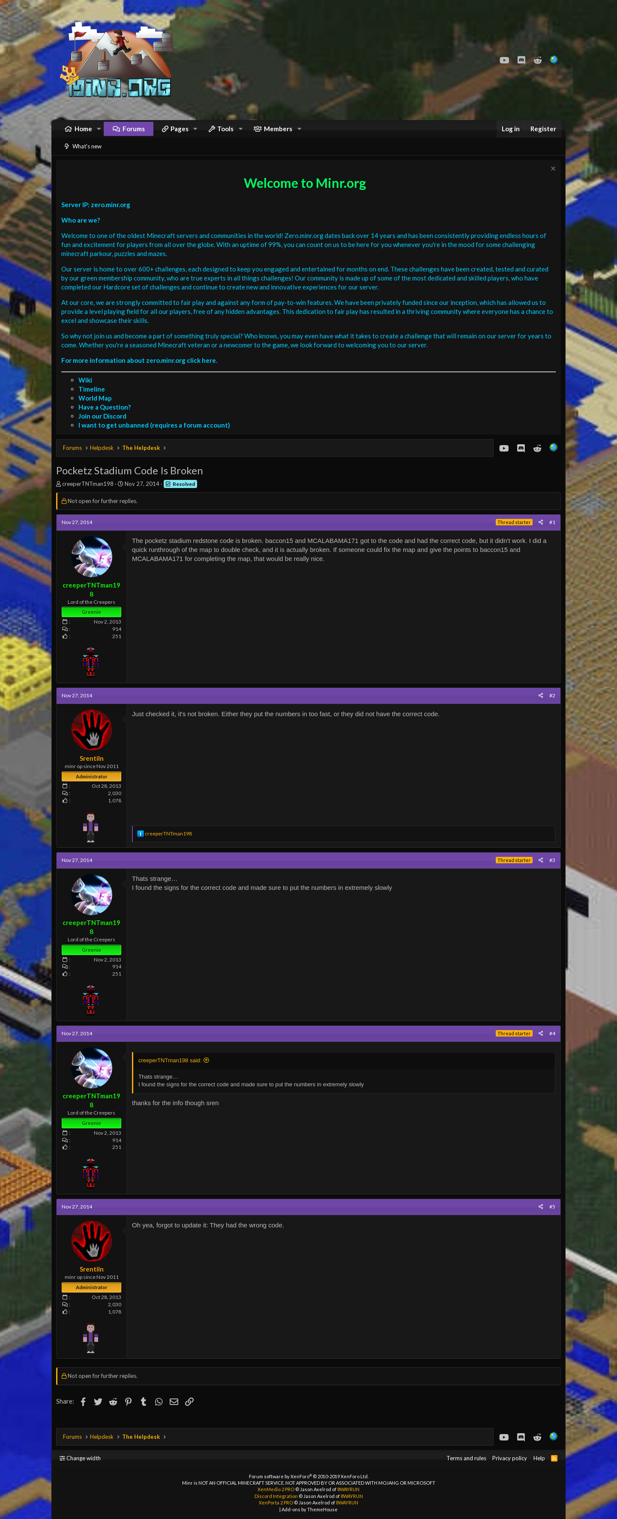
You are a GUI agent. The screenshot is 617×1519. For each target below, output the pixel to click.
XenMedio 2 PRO (276, 1489)
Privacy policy (509, 1458)
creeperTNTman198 (90, 494)
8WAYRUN (348, 1489)
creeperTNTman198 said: (172, 1071)
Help (539, 1458)
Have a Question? (107, 418)
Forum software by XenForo (308, 1476)
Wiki (87, 391)
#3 (550, 871)
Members (278, 133)
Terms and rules (466, 1458)
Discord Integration (276, 1496)
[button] (99, 133)
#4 (550, 1044)
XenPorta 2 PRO (276, 1502)
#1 (550, 533)
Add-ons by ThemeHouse (310, 1509)
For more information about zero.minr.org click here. (141, 371)
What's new (87, 154)
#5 (550, 1217)
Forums (134, 133)
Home (83, 133)
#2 (550, 706)
